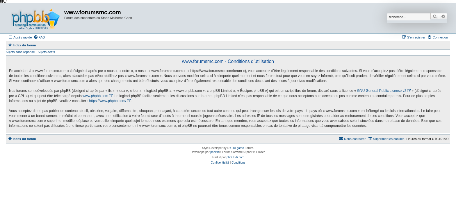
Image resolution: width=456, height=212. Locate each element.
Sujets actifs (46, 52)
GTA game (237, 148)
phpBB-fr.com (235, 157)
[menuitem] (39, 37)
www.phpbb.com (95, 96)
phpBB (214, 152)
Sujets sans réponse (20, 52)
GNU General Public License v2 (381, 91)
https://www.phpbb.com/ (107, 101)
